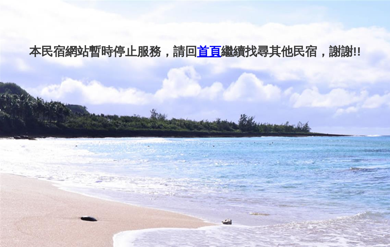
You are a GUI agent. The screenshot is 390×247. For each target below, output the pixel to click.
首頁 (209, 51)
